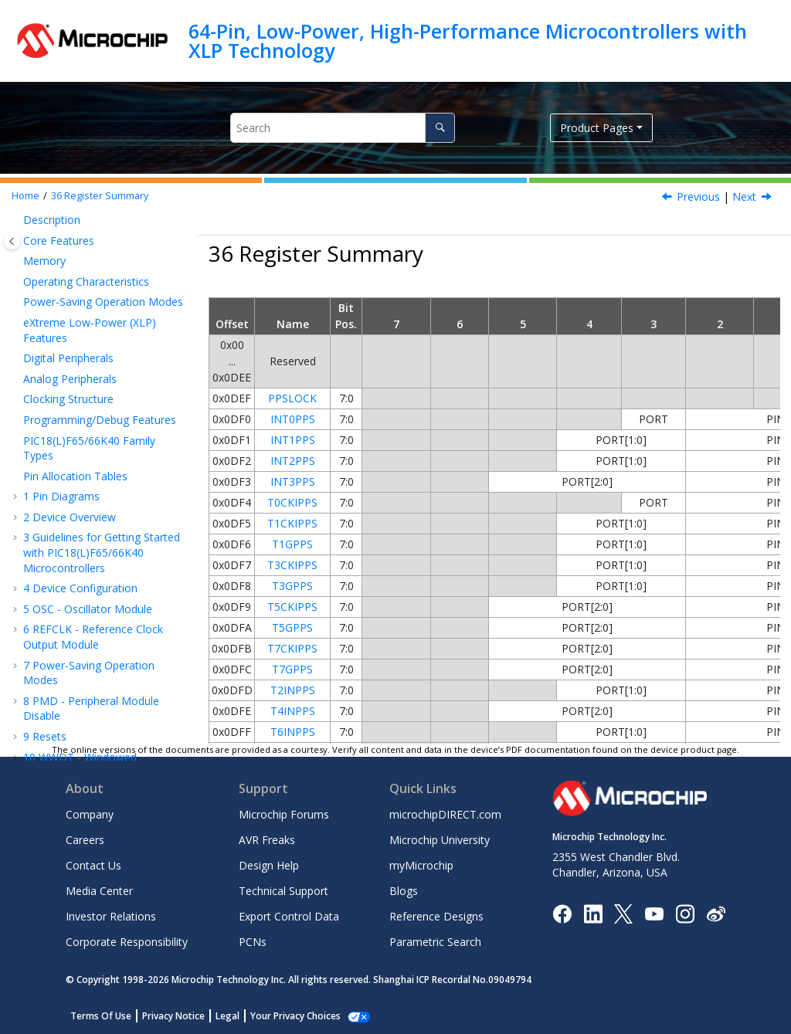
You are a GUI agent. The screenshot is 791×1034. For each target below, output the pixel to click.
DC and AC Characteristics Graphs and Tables (96, 651)
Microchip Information (78, 721)
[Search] (440, 128)
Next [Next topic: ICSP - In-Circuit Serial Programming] (744, 196)
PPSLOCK (292, 398)
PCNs (252, 941)
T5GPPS (292, 627)
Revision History (71, 700)
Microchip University (439, 839)
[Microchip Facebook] (562, 912)
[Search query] (342, 128)
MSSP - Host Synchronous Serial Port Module (96, 254)
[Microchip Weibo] (715, 913)
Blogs (403, 890)
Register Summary (99, 195)
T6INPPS (292, 731)
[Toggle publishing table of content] (12, 241)
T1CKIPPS (292, 523)
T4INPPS (292, 710)
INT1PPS (292, 439)
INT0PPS (292, 419)
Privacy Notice (173, 1015)
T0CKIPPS (292, 502)
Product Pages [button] (596, 127)
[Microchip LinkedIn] (593, 912)
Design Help (269, 865)
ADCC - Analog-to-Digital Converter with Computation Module (94, 454)
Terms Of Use (100, 1015)
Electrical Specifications (88, 623)
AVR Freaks (267, 839)
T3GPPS (292, 585)
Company (90, 814)
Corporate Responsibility (127, 941)
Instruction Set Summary (92, 602)
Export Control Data (289, 916)
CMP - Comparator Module (99, 490)
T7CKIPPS (292, 648)
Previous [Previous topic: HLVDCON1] (698, 196)
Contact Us (93, 865)
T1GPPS (292, 544)
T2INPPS (292, 690)
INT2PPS (292, 460)
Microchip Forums (284, 814)
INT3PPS (292, 481)
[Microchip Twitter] (623, 912)
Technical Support (283, 890)
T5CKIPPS (292, 606)
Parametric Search (435, 941)
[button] (17, 282)
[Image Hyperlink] (654, 913)
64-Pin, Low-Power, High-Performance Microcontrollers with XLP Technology (467, 40)
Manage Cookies (287, 1015)
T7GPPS (292, 669)
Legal (227, 1015)
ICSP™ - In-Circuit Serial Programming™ (88, 575)
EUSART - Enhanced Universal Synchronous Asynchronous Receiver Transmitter (105, 297)
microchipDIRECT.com (445, 814)
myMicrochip (421, 865)
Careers (85, 839)
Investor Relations (111, 916)
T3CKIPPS (292, 565)
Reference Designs (436, 916)
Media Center (99, 890)
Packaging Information (87, 680)
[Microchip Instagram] (684, 912)
